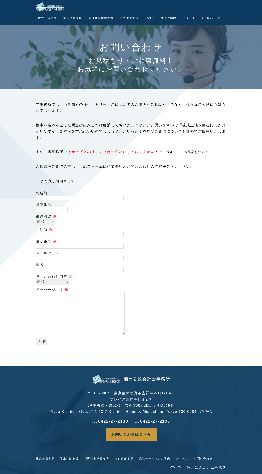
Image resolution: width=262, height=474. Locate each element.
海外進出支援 (129, 18)
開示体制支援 (72, 18)
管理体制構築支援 (101, 18)
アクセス (189, 18)
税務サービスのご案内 (160, 18)
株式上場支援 (47, 18)
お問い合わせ (211, 18)
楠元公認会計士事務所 (131, 379)
